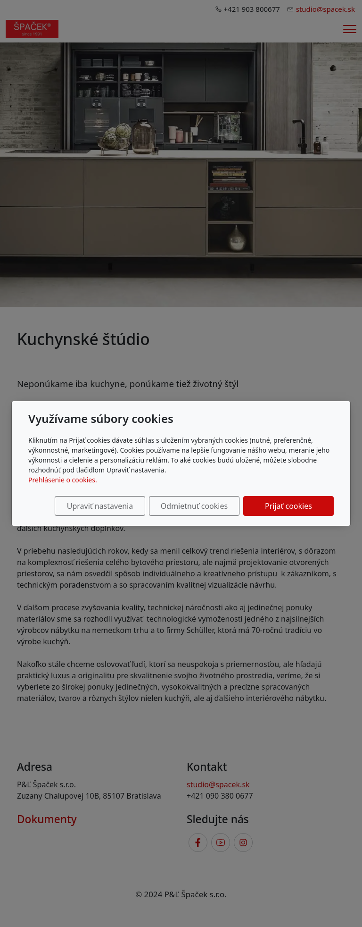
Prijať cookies (288, 506)
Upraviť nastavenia (100, 506)
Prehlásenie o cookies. (62, 479)
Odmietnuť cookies (194, 506)
